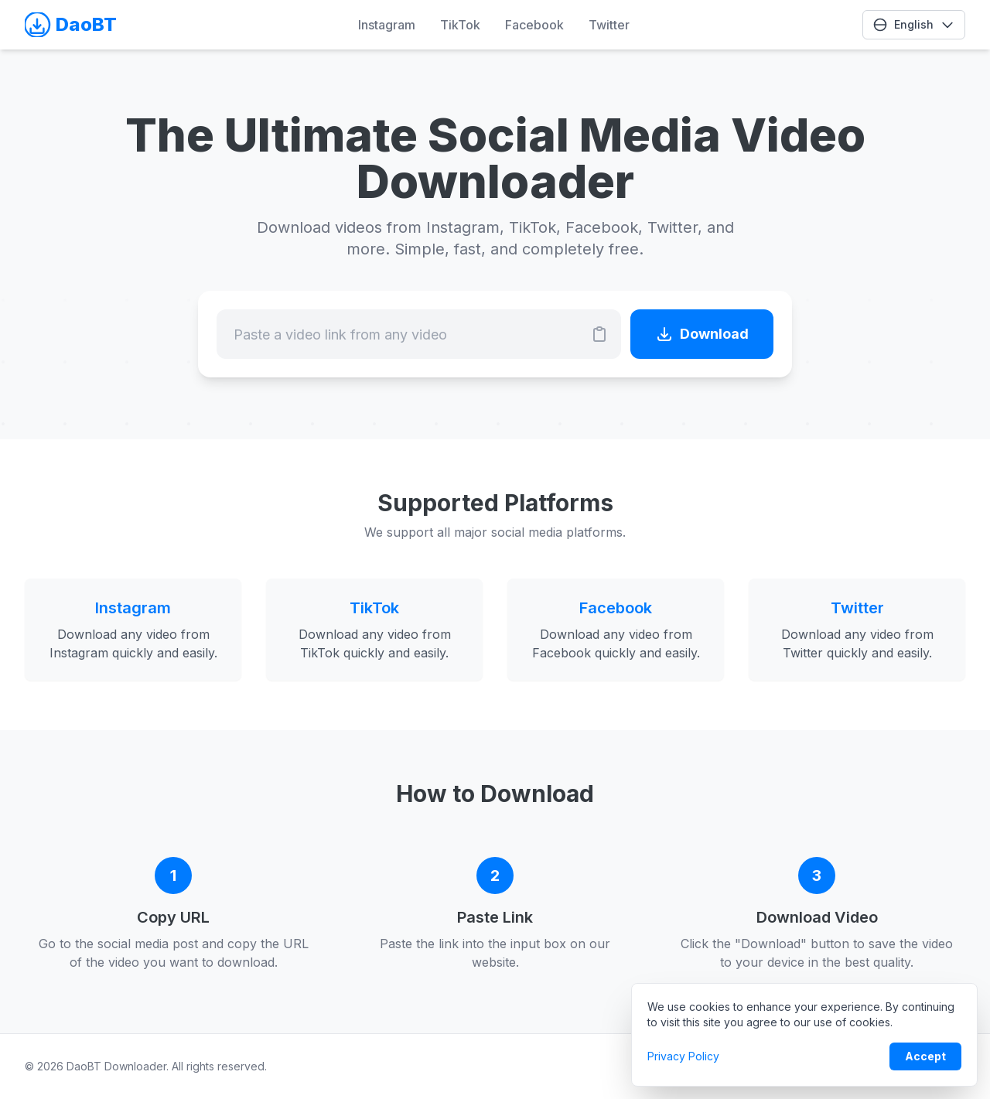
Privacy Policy (683, 1056)
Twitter (609, 24)
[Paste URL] (599, 334)
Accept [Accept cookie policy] (925, 1056)
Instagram (386, 24)
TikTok (460, 24)
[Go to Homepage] (75, 24)
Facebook (534, 24)
